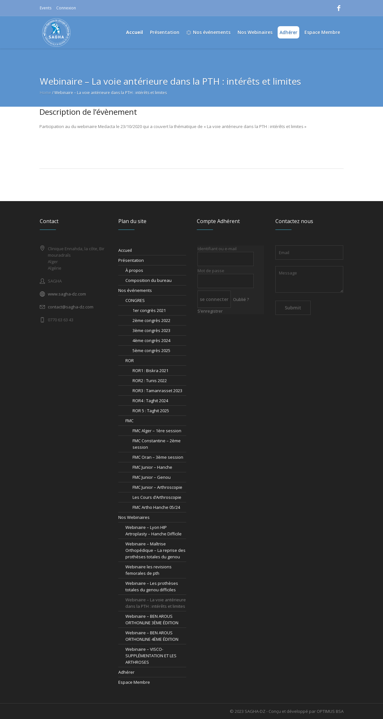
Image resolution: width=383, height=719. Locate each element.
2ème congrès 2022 (151, 320)
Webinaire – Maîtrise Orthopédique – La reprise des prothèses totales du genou (155, 550)
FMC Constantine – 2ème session (157, 444)
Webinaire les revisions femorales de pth (148, 570)
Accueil (125, 250)
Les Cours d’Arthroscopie (157, 497)
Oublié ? (241, 299)
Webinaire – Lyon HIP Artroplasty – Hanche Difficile (153, 530)
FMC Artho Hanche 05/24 (156, 507)
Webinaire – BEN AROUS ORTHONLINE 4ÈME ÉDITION (151, 636)
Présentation (131, 260)
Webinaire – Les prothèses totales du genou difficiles (151, 586)
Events (45, 8)
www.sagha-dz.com (67, 294)
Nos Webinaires (134, 517)
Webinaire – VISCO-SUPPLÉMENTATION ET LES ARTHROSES (150, 655)
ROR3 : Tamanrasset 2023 (157, 390)
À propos (134, 270)
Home (45, 92)
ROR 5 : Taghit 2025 (151, 410)
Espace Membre (134, 682)
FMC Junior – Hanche (152, 467)
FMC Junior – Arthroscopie (157, 487)
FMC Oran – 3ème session (158, 457)
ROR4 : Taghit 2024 (150, 400)
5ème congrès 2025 (151, 350)
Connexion (66, 8)
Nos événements (135, 290)
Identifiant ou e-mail (217, 249)
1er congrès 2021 (149, 310)
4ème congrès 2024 (151, 340)
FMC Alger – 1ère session (157, 431)
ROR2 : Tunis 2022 (150, 380)
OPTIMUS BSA (330, 711)
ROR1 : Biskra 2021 (150, 370)
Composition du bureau (148, 280)
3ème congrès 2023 (151, 330)
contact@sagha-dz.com (70, 307)
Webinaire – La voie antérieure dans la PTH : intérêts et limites (155, 603)
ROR (129, 360)
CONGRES (135, 300)
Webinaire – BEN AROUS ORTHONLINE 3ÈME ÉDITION (151, 619)
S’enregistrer (210, 311)
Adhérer (126, 672)
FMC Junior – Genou (152, 477)
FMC (129, 421)
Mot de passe (210, 271)
